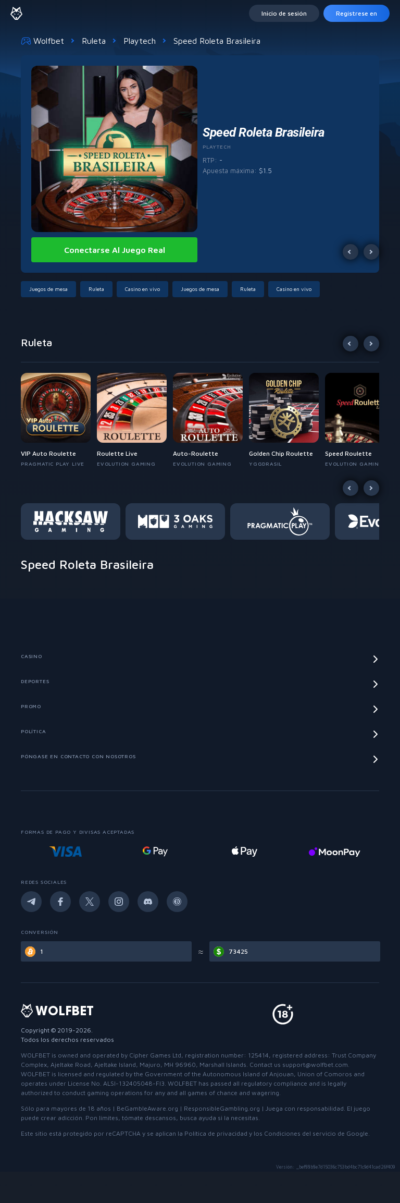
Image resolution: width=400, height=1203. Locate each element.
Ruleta (94, 40)
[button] (50, 289)
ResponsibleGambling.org (222, 1108)
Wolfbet (42, 40)
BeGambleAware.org (147, 1108)
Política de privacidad (215, 1133)
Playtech (139, 40)
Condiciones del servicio (300, 1133)
